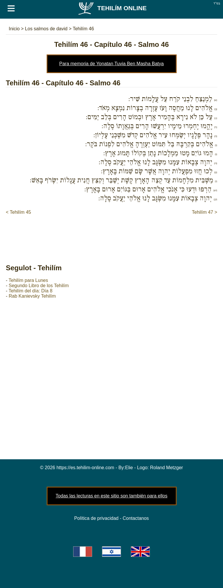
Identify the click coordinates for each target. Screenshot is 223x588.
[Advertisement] (112, 233)
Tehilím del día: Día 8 (30, 290)
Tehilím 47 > (204, 212)
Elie (129, 467)
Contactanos (136, 518)
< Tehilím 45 (18, 212)
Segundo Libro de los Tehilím (39, 285)
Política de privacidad (96, 518)
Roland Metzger (166, 467)
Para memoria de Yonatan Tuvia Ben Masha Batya (111, 63)
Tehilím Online (112, 8)
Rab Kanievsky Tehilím (32, 296)
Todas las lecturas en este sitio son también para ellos (111, 495)
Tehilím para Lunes (28, 280)
